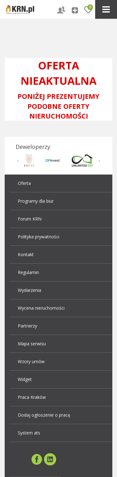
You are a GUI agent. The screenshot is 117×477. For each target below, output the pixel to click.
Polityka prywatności (38, 237)
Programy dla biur (36, 201)
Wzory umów (31, 361)
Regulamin (28, 272)
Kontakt (26, 254)
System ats (29, 433)
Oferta (24, 183)
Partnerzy (27, 326)
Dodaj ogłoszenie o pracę (44, 415)
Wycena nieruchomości (41, 308)
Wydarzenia (29, 290)
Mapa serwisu (32, 344)
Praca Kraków (32, 397)
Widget (25, 379)
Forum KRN (29, 219)
